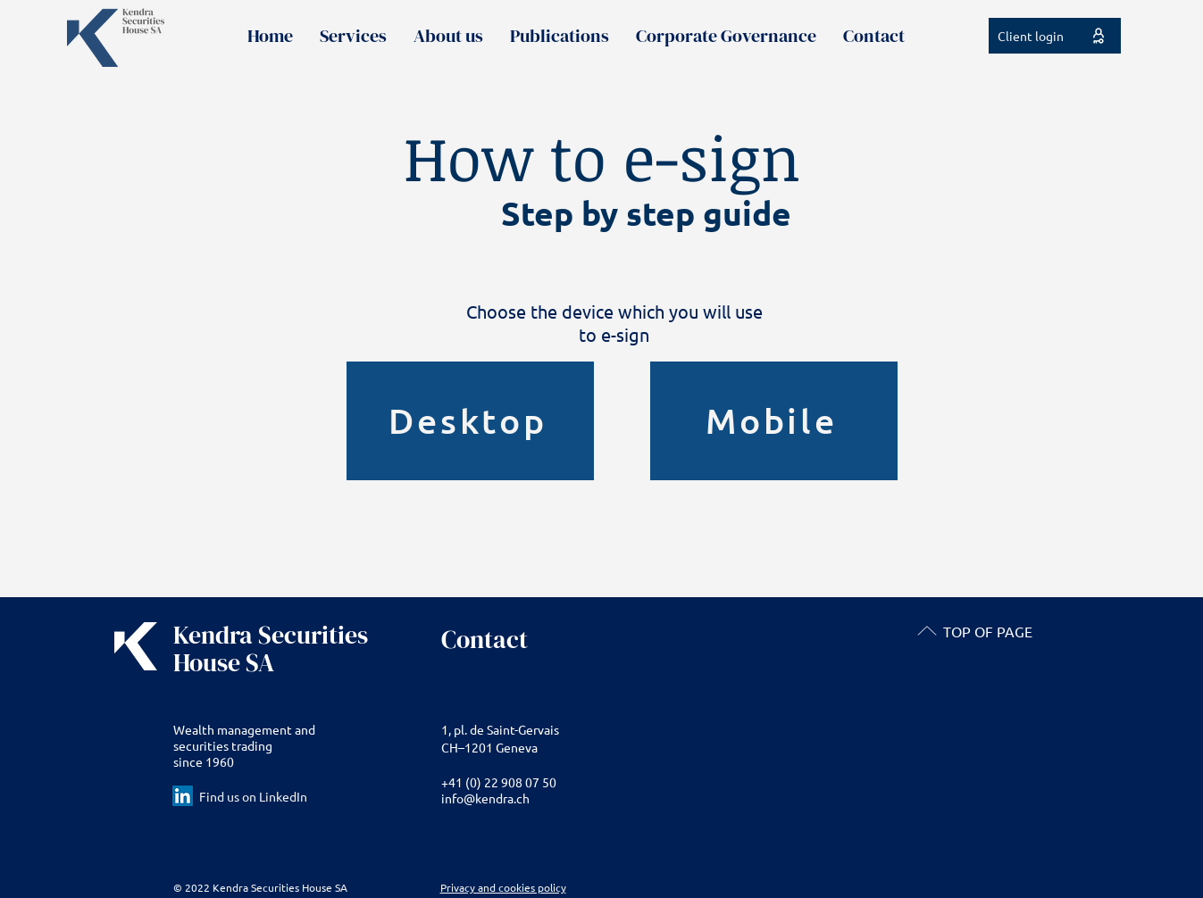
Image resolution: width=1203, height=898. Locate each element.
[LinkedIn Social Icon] (182, 796)
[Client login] (1055, 36)
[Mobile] (774, 421)
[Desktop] (470, 421)
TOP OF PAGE (987, 631)
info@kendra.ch (485, 798)
